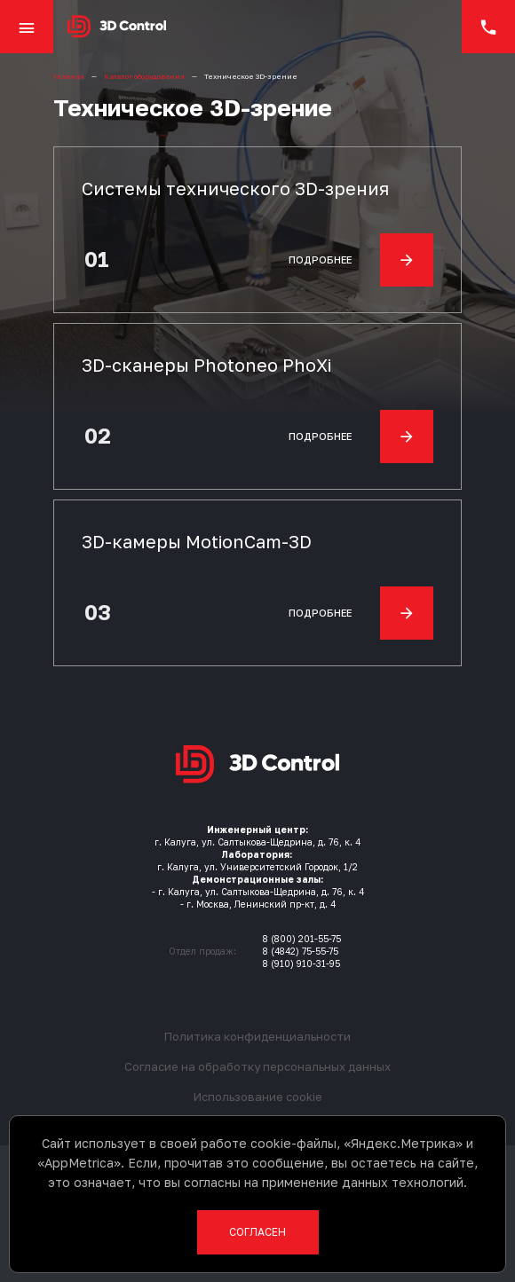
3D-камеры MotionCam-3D (197, 541)
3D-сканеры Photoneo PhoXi (206, 364)
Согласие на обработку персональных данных (257, 1066)
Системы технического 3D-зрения (235, 188)
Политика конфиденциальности (257, 1036)
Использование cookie (258, 1096)
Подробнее (361, 260)
